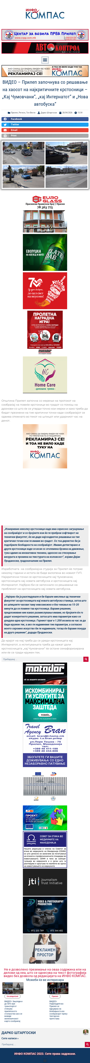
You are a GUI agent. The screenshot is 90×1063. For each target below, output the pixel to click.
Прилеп (14, 112)
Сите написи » (10, 1028)
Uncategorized (33, 984)
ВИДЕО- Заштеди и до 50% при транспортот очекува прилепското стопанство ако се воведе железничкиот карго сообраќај (34, 999)
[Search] (86, 659)
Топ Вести (30, 112)
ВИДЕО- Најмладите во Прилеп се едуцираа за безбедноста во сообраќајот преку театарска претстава (79, 998)
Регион (22, 112)
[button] (45, 60)
